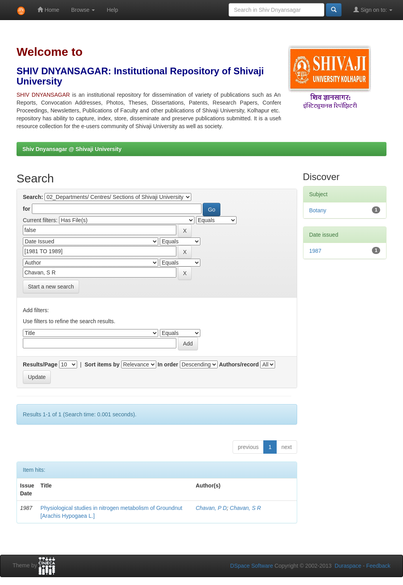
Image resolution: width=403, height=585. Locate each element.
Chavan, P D (211, 508)
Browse (83, 10)
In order (168, 364)
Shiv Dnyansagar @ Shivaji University (72, 149)
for (26, 209)
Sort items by (102, 364)
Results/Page (40, 364)
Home (48, 9)
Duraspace (348, 566)
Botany (318, 210)
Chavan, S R (245, 508)
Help (112, 10)
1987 (315, 251)
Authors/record (239, 364)
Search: (33, 197)
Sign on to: (372, 9)
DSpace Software (251, 566)
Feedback (378, 566)
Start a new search (51, 286)
